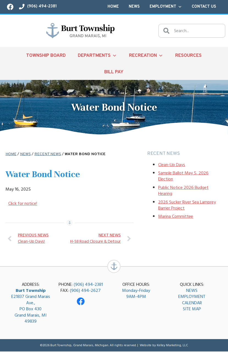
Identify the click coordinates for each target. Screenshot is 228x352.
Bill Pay (113, 72)
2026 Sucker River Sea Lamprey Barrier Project (187, 205)
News (134, 6)
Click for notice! (22, 203)
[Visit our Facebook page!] (10, 7)
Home (113, 6)
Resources (188, 55)
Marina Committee (175, 216)
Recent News (47, 154)
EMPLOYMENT (191, 297)
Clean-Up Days (171, 164)
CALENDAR (192, 303)
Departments (97, 55)
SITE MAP (192, 309)
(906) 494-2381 (88, 284)
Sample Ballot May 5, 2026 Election (183, 176)
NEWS (191, 291)
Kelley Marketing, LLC (172, 345)
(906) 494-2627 (85, 291)
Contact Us (204, 6)
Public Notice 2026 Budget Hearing (183, 190)
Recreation (146, 55)
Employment (166, 7)
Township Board (46, 55)
